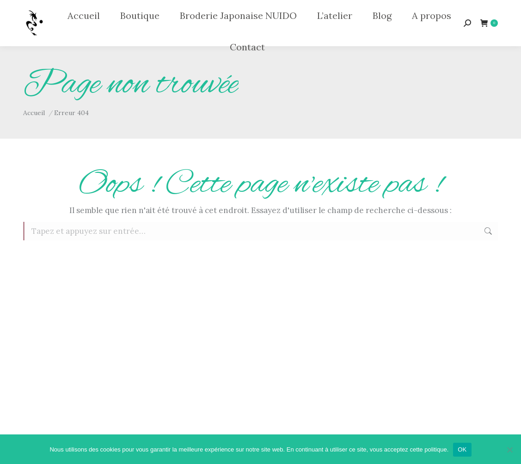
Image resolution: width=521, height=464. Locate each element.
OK (462, 449)
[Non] (509, 449)
